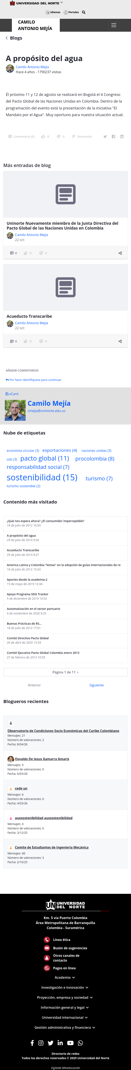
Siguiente (96, 685)
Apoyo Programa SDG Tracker (27, 594)
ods (12, 459)
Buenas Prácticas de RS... (24, 623)
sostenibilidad (42, 477)
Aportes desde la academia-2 (27, 579)
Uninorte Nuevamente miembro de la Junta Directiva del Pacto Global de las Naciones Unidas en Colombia (62, 226)
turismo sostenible (23, 486)
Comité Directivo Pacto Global (28, 638)
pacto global (44, 458)
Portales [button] (71, 12)
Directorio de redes (66, 1054)
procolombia (94, 458)
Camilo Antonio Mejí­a (32, 67)
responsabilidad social (38, 467)
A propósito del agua (21, 536)
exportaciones (59, 450)
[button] (83, 12)
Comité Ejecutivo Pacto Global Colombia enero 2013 (43, 653)
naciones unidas (96, 450)
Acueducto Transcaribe (29, 316)
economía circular (23, 450)
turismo (99, 478)
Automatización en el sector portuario (33, 609)
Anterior (34, 685)
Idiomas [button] (53, 12)
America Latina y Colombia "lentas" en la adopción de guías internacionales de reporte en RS (64, 565)
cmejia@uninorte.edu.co (46, 410)
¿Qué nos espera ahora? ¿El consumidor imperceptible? (45, 521)
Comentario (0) (21, 136)
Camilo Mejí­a (49, 403)
